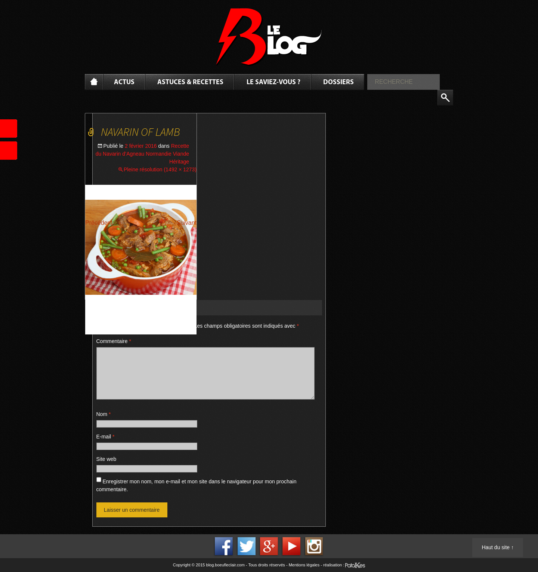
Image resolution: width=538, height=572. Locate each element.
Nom (103, 414)
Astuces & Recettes (190, 82)
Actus (124, 82)
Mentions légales (304, 565)
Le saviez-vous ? (273, 82)
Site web (106, 459)
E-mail (105, 437)
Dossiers (338, 82)
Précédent (98, 223)
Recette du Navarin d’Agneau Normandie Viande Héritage (142, 154)
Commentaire (113, 341)
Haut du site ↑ (498, 547)
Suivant (187, 223)
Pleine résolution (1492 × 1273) (160, 169)
